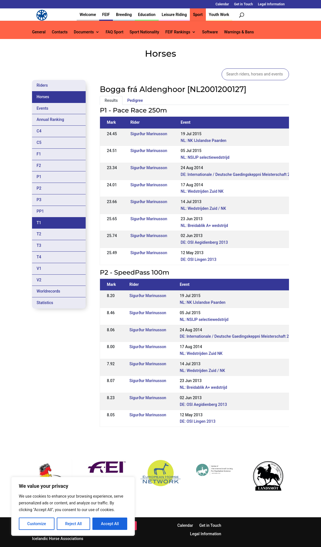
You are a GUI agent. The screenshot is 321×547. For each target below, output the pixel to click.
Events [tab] (42, 108)
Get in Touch (243, 4)
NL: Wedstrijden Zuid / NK (203, 208)
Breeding (124, 14)
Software (210, 32)
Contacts (59, 32)
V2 (39, 280)
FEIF (106, 14)
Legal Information (271, 4)
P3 (39, 199)
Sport (197, 14)
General (38, 32)
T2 (39, 234)
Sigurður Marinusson (148, 134)
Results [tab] (111, 100)
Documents (84, 32)
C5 (39, 142)
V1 (39, 268)
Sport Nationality (144, 32)
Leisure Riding (174, 14)
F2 (39, 165)
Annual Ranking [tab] (50, 119)
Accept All (110, 523)
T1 (39, 222)
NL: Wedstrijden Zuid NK (202, 191)
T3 (39, 245)
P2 (39, 188)
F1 (39, 154)
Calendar (222, 4)
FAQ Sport (114, 32)
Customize (36, 523)
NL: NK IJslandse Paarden (203, 140)
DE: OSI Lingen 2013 (198, 259)
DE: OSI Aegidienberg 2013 (204, 242)
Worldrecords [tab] (48, 291)
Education (146, 14)
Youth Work (219, 14)
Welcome (88, 14)
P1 (39, 176)
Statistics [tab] (45, 302)
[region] (73, 506)
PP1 (40, 211)
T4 (39, 257)
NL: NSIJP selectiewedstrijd (205, 157)
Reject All (73, 523)
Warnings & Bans (239, 32)
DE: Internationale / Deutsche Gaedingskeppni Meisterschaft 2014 (238, 174)
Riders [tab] (42, 85)
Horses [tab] (43, 97)
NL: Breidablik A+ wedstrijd (204, 225)
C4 (39, 131)
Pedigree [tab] (135, 100)
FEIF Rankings (177, 32)
